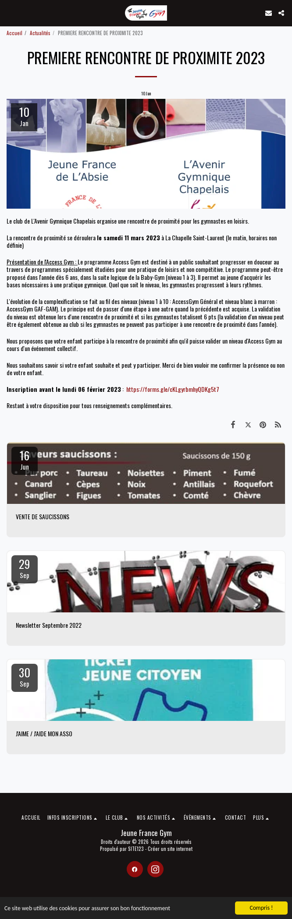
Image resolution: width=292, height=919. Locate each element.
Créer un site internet (170, 848)
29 (24, 567)
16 (24, 459)
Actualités (40, 32)
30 (24, 676)
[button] (9, 12)
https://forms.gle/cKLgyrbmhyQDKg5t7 (172, 389)
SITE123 (136, 848)
